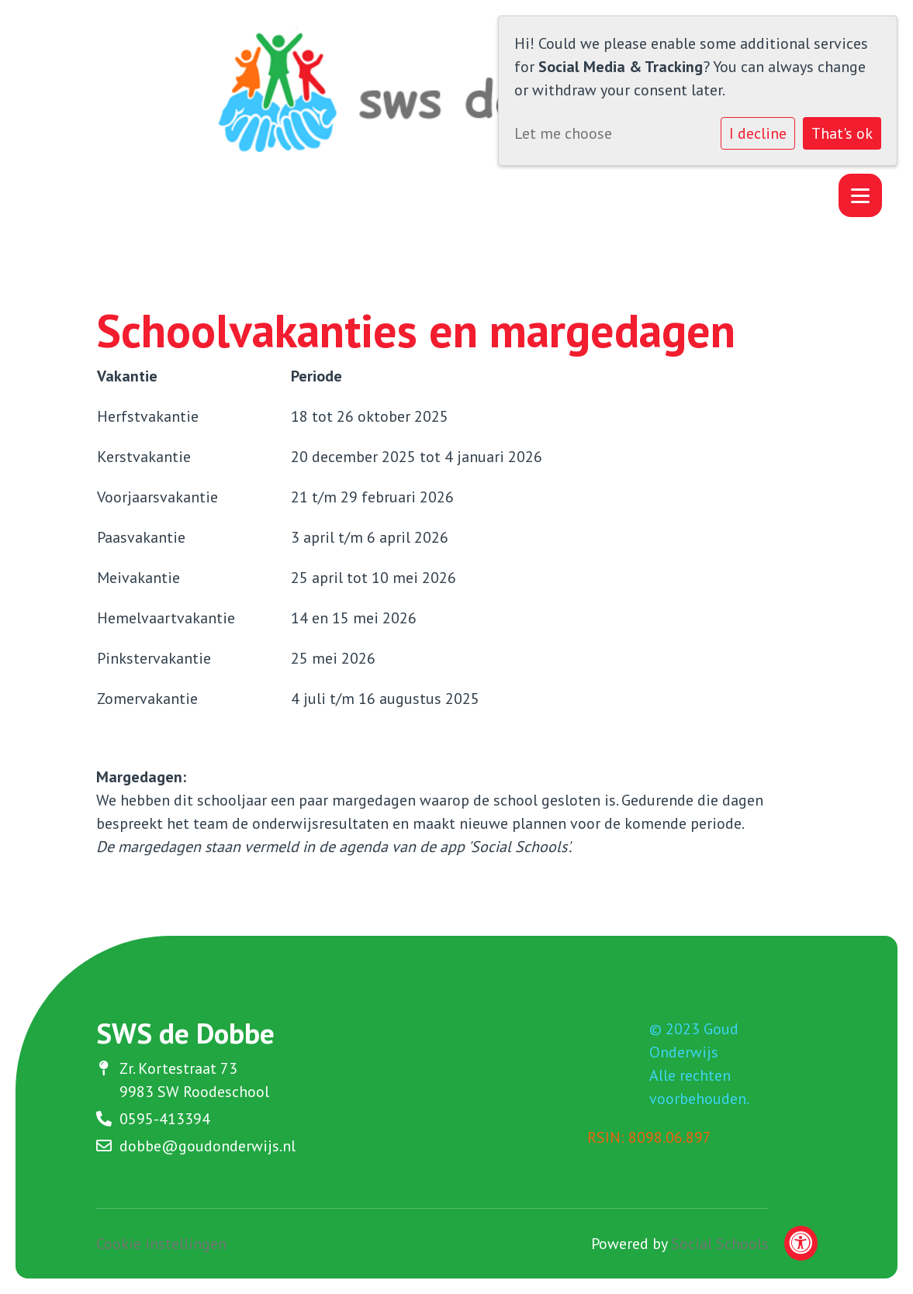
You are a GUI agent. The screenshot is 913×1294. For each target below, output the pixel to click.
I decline (758, 133)
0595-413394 (164, 1119)
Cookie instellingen (161, 1244)
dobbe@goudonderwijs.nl (207, 1146)
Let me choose (563, 133)
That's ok (842, 133)
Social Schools (720, 1244)
